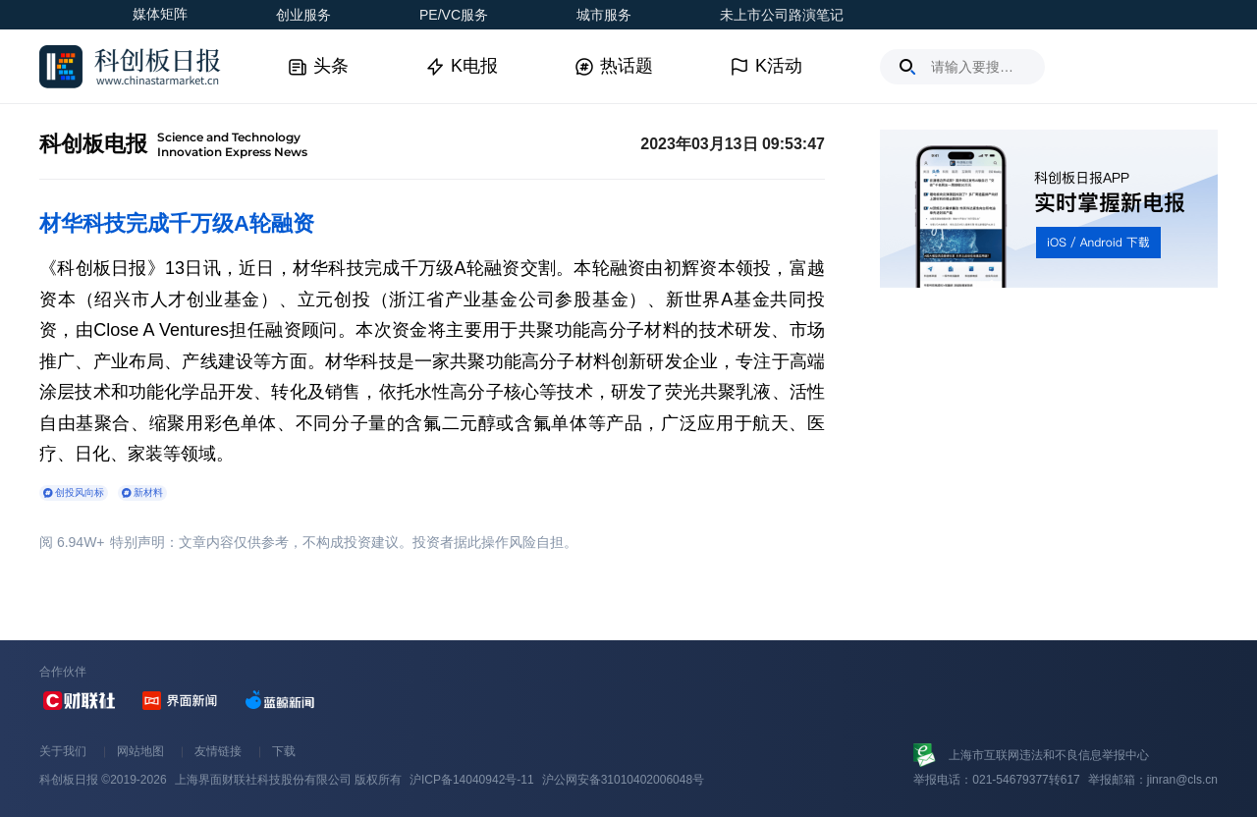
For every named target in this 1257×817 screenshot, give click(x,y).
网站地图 (140, 751)
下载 (284, 751)
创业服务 (303, 15)
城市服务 (603, 15)
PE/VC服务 (453, 15)
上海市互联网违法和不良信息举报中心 (1049, 755)
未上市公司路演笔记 (782, 15)
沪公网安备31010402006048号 (623, 780)
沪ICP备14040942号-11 (472, 780)
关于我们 (62, 751)
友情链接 (218, 751)
